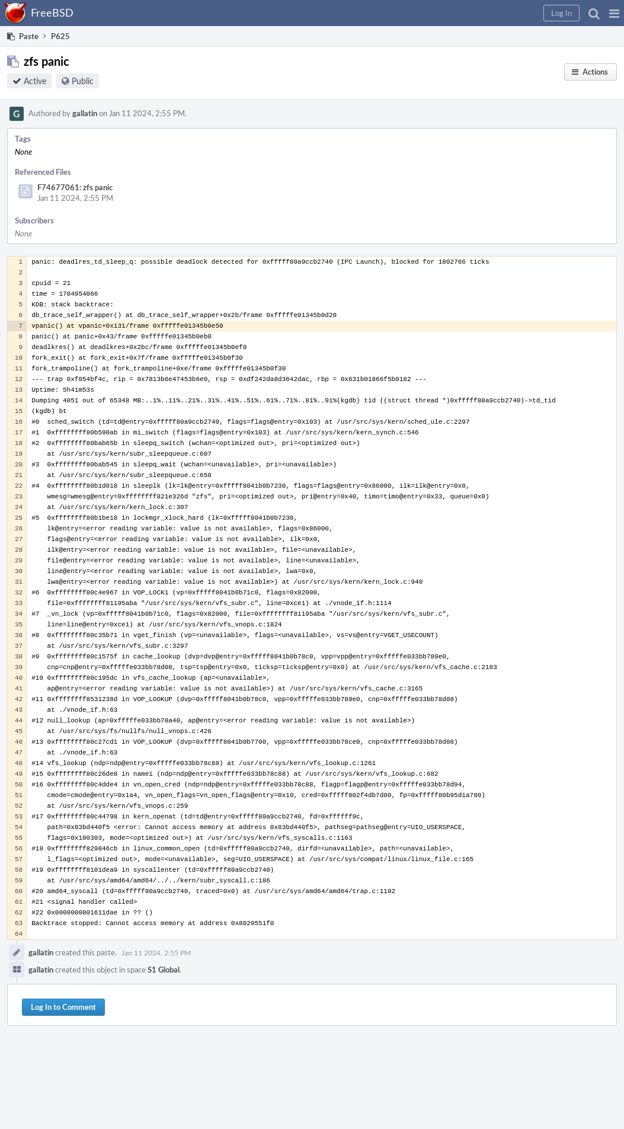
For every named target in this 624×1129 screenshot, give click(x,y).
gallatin (84, 113)
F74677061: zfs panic (75, 187)
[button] (614, 13)
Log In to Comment (63, 1007)
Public (83, 81)
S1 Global (164, 969)
